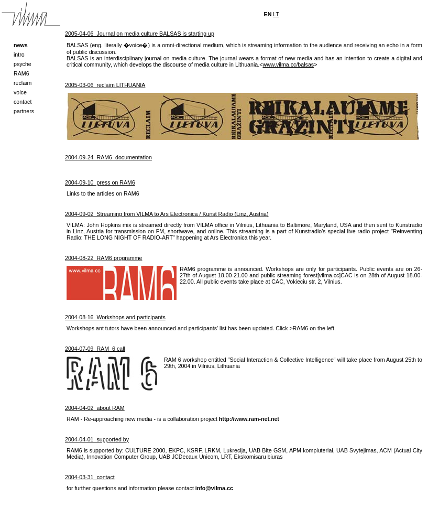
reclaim (22, 83)
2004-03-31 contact (90, 477)
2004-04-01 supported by (97, 439)
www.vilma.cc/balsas (288, 64)
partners (24, 111)
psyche (22, 64)
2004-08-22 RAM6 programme (103, 258)
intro (19, 54)
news (21, 45)
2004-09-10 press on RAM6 (100, 182)
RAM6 (21, 73)
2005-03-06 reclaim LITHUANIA (105, 85)
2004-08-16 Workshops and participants (115, 317)
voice (20, 92)
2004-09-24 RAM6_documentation (108, 157)
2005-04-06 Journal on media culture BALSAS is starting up (139, 33)
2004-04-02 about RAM (95, 408)
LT (276, 14)
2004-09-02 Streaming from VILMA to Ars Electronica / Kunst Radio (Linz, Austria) (167, 214)
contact (22, 102)
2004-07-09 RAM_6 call (95, 348)
